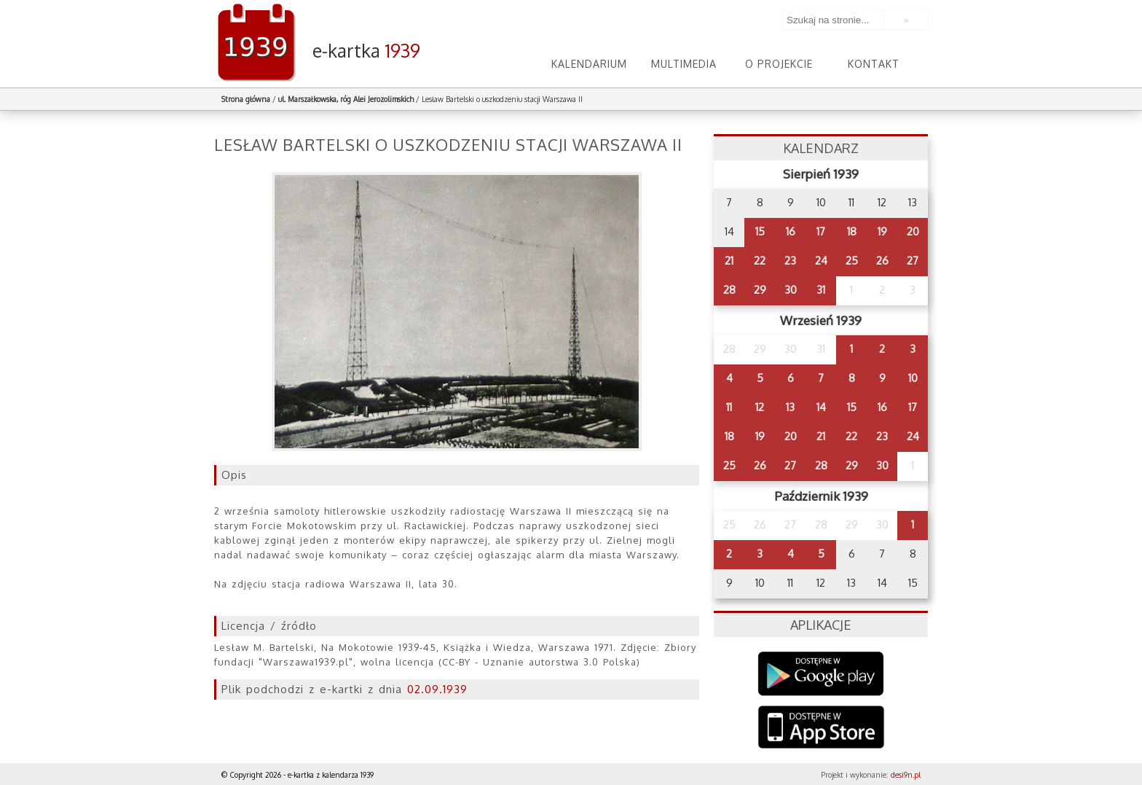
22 (759, 260)
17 (820, 231)
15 (760, 231)
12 (759, 407)
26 (882, 260)
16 (790, 231)
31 (820, 290)
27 (912, 260)
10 (913, 378)
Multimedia (684, 64)
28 (729, 290)
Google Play (821, 674)
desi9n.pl (906, 774)
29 (760, 290)
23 (790, 260)
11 (729, 407)
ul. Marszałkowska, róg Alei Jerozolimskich (346, 99)
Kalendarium (589, 64)
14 (821, 407)
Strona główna (245, 99)
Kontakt (873, 64)
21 (729, 260)
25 (852, 260)
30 (790, 290)
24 (821, 260)
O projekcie (779, 64)
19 (882, 231)
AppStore (821, 728)
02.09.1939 (437, 689)
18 (851, 231)
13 (790, 407)
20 (913, 231)
